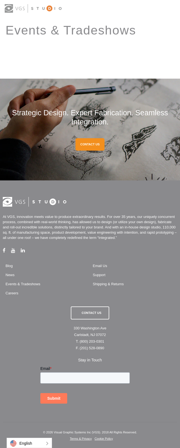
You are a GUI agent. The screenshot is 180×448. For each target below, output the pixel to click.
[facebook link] (7, 250)
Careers (12, 293)
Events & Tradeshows (23, 284)
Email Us (100, 266)
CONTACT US (90, 144)
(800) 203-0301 (92, 341)
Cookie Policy (104, 438)
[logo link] (33, 8)
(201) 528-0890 (92, 348)
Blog (9, 266)
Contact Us (91, 312)
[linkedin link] (25, 250)
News (10, 275)
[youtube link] (16, 250)
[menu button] (170, 9)
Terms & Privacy (81, 438)
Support (99, 275)
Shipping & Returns (108, 284)
